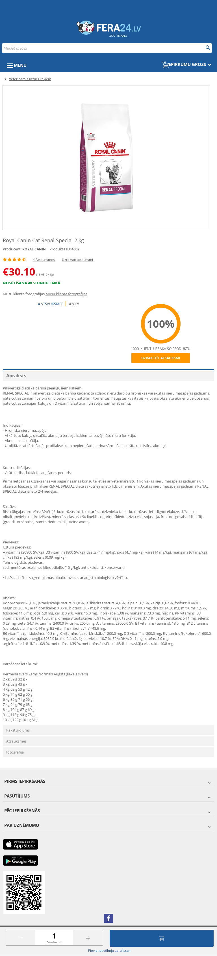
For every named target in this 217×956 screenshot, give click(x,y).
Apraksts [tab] (16, 376)
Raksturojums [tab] (18, 730)
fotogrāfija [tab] (15, 752)
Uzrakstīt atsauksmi (77, 259)
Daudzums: (54, 942)
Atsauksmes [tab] (16, 741)
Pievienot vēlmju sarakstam (109, 950)
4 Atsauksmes (44, 259)
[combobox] (107, 48)
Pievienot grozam (161, 938)
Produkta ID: (60, 249)
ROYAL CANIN (34, 249)
